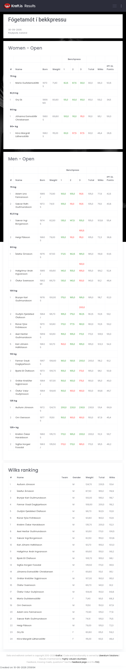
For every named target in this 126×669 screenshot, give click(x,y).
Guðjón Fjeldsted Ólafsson (24, 315)
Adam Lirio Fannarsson (21, 195)
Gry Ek (18, 99)
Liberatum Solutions (108, 655)
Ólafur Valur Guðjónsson (22, 392)
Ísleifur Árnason (23, 253)
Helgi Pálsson (22, 237)
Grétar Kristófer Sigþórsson (23, 382)
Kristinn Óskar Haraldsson (22, 436)
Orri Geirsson (22, 417)
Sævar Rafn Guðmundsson (23, 205)
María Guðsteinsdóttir (27, 82)
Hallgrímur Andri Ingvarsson (24, 272)
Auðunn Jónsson (24, 407)
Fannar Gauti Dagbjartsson (22, 362)
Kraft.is (59, 655)
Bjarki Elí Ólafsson (24, 370)
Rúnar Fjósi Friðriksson (21, 325)
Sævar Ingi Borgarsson (21, 222)
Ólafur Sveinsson (24, 280)
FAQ (97, 662)
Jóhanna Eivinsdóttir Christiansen (26, 118)
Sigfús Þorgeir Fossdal (22, 446)
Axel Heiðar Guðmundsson (23, 335)
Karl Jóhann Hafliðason (21, 345)
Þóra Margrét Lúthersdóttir (22, 135)
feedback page (79, 662)
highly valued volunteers (74, 659)
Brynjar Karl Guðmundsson (23, 299)
